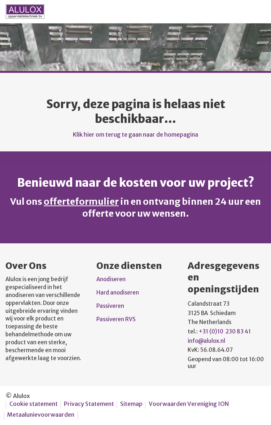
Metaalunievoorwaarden (40, 414)
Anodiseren (111, 279)
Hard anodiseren (117, 292)
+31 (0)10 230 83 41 (225, 331)
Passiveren (110, 305)
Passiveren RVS (116, 319)
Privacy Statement (89, 403)
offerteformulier (81, 201)
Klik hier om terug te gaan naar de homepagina (135, 134)
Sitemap (131, 403)
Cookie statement (33, 403)
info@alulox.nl (206, 340)
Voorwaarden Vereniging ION (189, 403)
